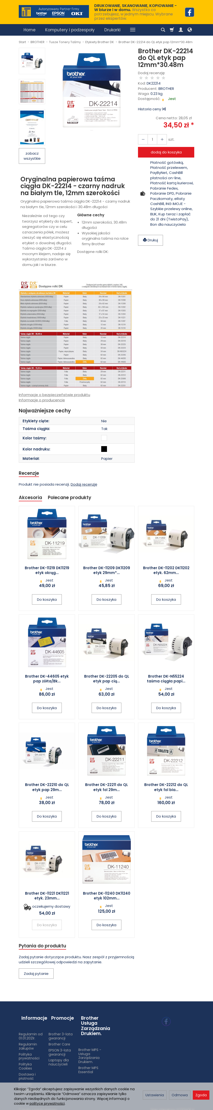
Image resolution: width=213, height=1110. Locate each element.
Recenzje (30, 473)
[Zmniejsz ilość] (159, 134)
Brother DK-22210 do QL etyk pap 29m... (47, 788)
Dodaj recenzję (84, 485)
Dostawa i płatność (27, 1071)
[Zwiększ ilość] (142, 134)
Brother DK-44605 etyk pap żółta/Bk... (47, 680)
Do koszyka (47, 600)
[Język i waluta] (189, 30)
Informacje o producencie (42, 400)
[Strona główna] (54, 11)
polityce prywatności (47, 1103)
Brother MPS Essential (88, 1065)
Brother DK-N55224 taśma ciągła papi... (166, 680)
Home (30, 30)
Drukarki (112, 30)
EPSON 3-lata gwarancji (60, 1047)
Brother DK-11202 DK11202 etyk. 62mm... (166, 572)
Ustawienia (154, 1095)
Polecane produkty (74, 498)
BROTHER (166, 83)
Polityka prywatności (29, 1051)
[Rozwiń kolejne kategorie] (132, 30)
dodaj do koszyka (166, 147)
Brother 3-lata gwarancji (61, 1031)
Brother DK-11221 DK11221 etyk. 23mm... (47, 897)
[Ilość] (151, 134)
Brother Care (59, 1039)
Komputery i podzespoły (70, 30)
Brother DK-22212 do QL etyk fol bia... (166, 788)
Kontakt (25, 1079)
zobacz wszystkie (32, 156)
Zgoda (201, 1095)
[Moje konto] (180, 30)
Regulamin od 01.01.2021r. (31, 1031)
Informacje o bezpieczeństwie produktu (54, 394)
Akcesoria (31, 498)
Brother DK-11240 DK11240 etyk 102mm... (106, 897)
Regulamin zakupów (28, 1041)
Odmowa (180, 1095)
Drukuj (150, 235)
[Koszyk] (171, 30)
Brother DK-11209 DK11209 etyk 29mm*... (106, 572)
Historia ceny (151, 104)
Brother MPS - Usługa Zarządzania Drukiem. (89, 1051)
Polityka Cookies (25, 1061)
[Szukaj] (163, 30)
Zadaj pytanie (36, 975)
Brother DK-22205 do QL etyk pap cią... (106, 680)
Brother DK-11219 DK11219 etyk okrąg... (47, 572)
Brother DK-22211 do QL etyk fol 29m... (106, 788)
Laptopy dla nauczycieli (59, 1057)
